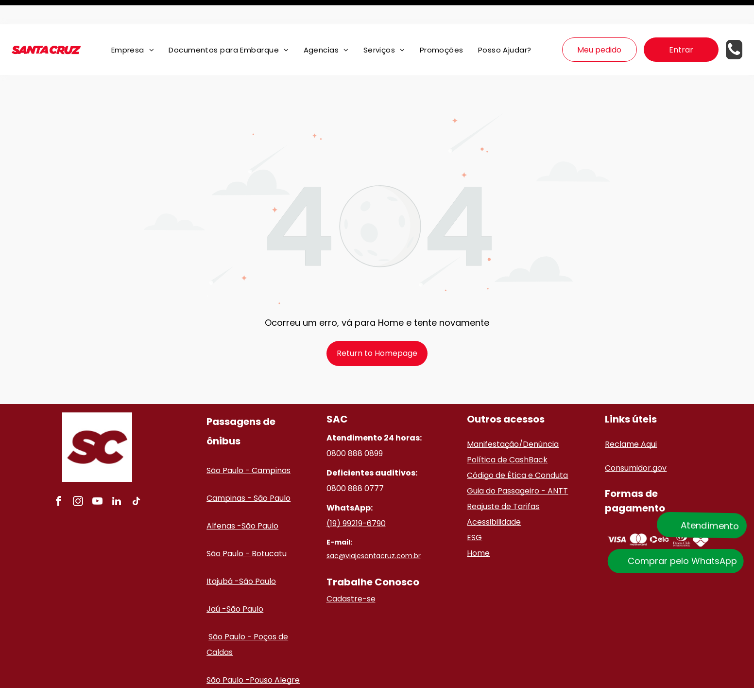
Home (478, 528)
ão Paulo (274, 473)
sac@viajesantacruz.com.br (373, 531)
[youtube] (97, 478)
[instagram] (78, 478)
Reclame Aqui (631, 419)
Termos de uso (502, 679)
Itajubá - (222, 557)
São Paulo (259, 501)
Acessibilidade (494, 497)
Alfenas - (223, 501)
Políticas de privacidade (437, 679)
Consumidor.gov (636, 443)
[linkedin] (116, 478)
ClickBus (383, 679)
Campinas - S (232, 473)
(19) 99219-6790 (356, 499)
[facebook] (58, 478)
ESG (474, 513)
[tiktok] (136, 478)
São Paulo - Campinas (248, 446)
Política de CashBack (507, 435)
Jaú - (216, 584)
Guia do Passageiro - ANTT (517, 466)
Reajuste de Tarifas (503, 482)
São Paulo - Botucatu (246, 529)
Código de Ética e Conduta (517, 451)
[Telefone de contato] (734, 30)
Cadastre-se (351, 574)
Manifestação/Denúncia (513, 419)
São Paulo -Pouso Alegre (253, 655)
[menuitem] (133, 26)
